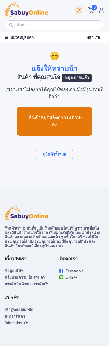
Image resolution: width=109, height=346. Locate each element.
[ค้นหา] (54, 25)
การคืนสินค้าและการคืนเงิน (27, 284)
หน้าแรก (93, 37)
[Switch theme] (78, 10)
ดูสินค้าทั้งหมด (54, 154)
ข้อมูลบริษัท (14, 270)
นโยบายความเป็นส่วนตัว (25, 277)
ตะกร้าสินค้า (15, 316)
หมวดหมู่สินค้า (19, 37)
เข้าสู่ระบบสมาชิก (19, 310)
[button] (91, 10)
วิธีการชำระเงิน (17, 323)
